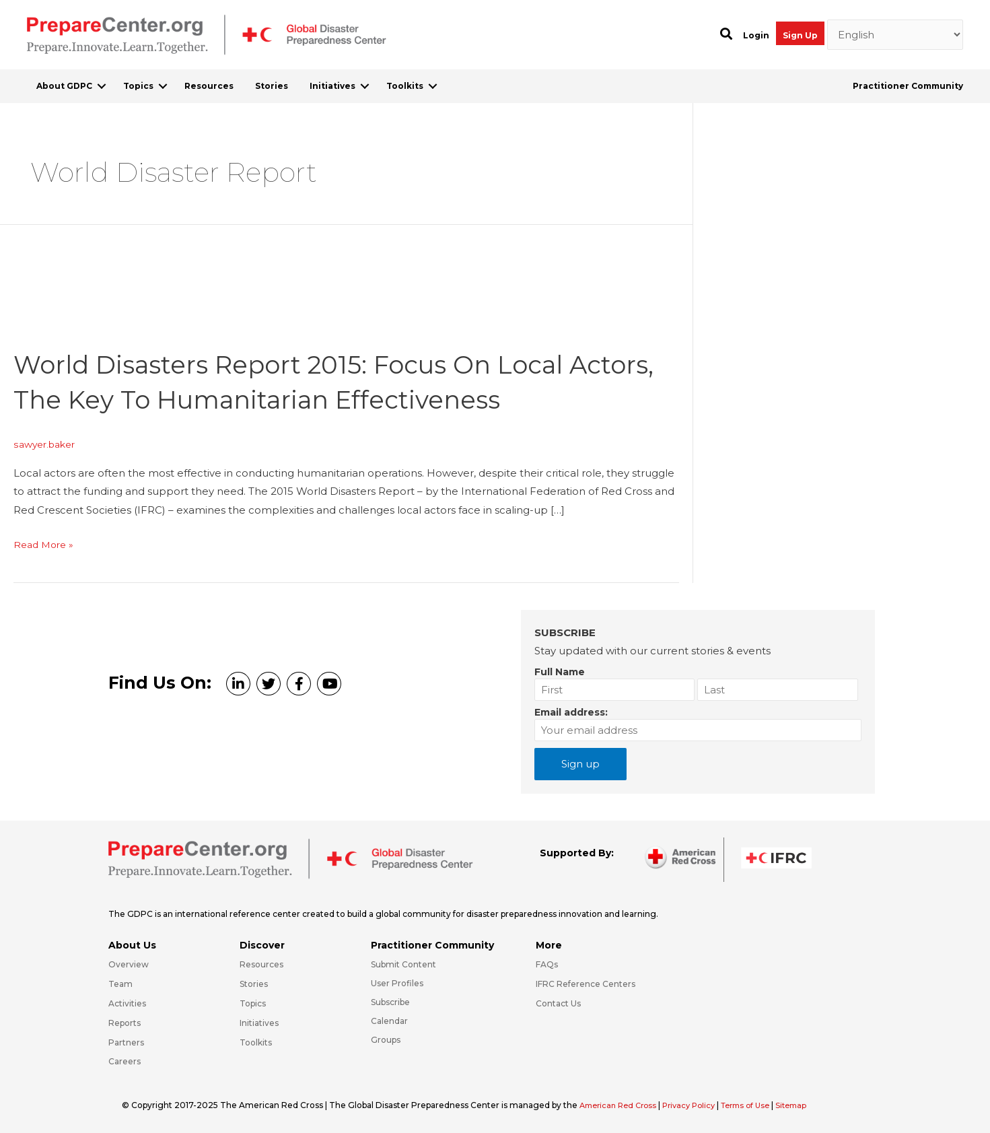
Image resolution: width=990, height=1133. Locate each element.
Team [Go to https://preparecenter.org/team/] (120, 984)
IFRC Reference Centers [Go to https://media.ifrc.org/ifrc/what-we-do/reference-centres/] (585, 984)
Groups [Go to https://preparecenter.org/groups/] (385, 1040)
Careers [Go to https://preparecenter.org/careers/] (124, 1061)
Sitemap (810, 1105)
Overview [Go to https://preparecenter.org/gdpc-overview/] (128, 964)
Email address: (571, 712)
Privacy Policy (699, 1105)
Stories (271, 86)
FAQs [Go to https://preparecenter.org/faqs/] (547, 964)
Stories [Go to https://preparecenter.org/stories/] (254, 984)
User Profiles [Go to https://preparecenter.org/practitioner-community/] (397, 983)
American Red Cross (622, 1105)
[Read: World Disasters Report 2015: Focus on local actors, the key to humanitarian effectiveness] (114, 322)
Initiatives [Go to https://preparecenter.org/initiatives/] (259, 1023)
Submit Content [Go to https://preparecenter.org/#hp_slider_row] (403, 964)
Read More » (45, 544)
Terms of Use (760, 1105)
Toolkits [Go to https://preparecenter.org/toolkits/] (256, 1042)
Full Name (559, 672)
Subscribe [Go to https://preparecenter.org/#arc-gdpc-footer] (390, 1002)
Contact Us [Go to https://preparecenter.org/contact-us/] (558, 1003)
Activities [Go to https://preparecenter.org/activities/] (127, 1003)
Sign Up (800, 35)
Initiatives (332, 86)
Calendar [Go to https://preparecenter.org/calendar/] (389, 1021)
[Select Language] (895, 35)
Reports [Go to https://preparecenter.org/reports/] (124, 1023)
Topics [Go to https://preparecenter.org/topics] (253, 1003)
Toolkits (404, 86)
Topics (138, 86)
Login (756, 35)
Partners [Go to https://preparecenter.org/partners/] (126, 1042)
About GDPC (64, 86)
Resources (209, 86)
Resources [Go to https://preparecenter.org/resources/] (261, 964)
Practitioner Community (908, 86)
